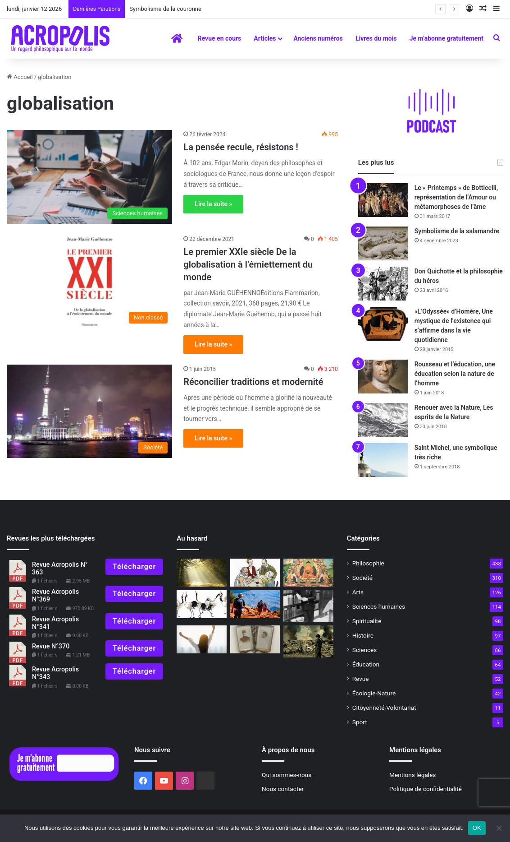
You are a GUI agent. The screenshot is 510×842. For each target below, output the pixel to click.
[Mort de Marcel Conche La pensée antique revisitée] (201, 573)
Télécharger (134, 566)
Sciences (364, 649)
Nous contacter (283, 788)
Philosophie (368, 563)
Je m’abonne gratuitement (446, 38)
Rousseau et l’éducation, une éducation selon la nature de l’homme (454, 374)
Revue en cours (219, 38)
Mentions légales (412, 774)
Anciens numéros (318, 38)
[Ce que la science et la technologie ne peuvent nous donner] (308, 641)
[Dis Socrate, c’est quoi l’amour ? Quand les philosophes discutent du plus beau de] (255, 573)
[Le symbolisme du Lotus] (308, 573)
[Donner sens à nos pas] (255, 604)
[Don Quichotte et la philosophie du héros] (383, 284)
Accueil (20, 77)
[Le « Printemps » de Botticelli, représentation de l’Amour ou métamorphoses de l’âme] (383, 200)
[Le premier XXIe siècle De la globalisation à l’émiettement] (89, 281)
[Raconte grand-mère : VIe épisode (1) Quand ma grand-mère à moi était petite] (255, 639)
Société (362, 577)
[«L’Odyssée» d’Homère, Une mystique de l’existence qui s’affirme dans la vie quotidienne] (383, 324)
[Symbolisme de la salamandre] (383, 243)
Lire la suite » (213, 204)
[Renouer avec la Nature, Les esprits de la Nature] (383, 420)
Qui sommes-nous (286, 774)
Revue (360, 678)
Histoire (362, 635)
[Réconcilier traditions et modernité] (89, 411)
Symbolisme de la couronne (165, 8)
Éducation (366, 664)
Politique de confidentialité (425, 788)
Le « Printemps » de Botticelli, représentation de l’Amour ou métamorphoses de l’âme (456, 197)
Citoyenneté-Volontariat (384, 707)
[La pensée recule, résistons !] (89, 176)
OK (477, 827)
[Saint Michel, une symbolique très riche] (383, 460)
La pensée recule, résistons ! (240, 147)
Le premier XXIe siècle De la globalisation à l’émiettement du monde (248, 264)
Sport (359, 722)
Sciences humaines (378, 606)
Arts (358, 592)
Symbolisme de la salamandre (456, 231)
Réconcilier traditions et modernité (253, 381)
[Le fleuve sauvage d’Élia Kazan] (308, 606)
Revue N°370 (50, 646)
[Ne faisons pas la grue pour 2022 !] (201, 604)
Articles (265, 38)
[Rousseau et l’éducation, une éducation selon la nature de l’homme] (383, 376)
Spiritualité (367, 621)
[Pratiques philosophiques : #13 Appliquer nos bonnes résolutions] (201, 639)
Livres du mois (376, 38)
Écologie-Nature (374, 693)
